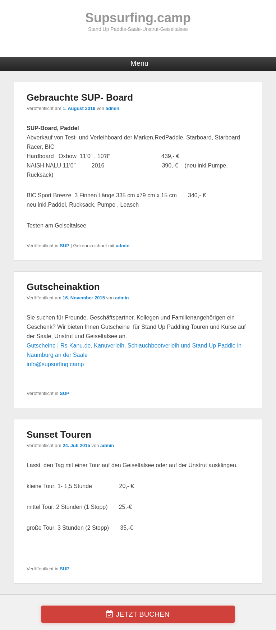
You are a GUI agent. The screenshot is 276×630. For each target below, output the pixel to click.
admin (112, 108)
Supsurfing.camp (138, 17)
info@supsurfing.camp (55, 364)
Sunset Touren (59, 434)
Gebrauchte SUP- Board (80, 97)
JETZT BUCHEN (143, 614)
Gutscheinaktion (63, 286)
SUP (64, 245)
